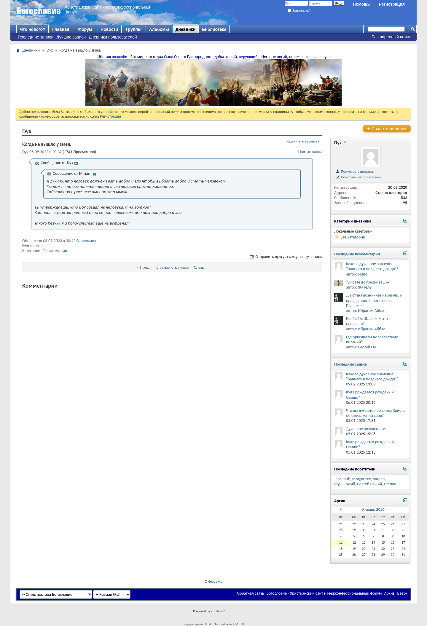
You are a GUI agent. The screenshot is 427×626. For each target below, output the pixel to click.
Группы (133, 29)
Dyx (50, 50)
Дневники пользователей (113, 37)
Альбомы (159, 29)
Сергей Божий (369, 483)
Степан (390, 483)
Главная (60, 29)
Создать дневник (386, 128)
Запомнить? (299, 10)
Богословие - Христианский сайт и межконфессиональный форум (324, 593)
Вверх (402, 593)
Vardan (379, 478)
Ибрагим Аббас (371, 310)
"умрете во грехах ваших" (368, 282)
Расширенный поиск (391, 36)
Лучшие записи (71, 37)
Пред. (145, 267)
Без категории (54, 250)
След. (199, 267)
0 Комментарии (309, 151)
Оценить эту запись (302, 141)
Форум (85, 29)
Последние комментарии (357, 254)
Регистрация (392, 4)
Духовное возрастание (366, 428)
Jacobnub (342, 478)
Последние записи (35, 37)
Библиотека (214, 29)
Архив (389, 593)
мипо (362, 274)
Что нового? (32, 29)
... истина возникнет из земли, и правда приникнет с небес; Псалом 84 (374, 300)
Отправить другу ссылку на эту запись (285, 256)
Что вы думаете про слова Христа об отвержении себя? (375, 413)
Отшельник (86, 240)
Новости (109, 29)
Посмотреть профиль (354, 171)
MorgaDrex (361, 478)
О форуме (214, 581)
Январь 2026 (373, 509)
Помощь (361, 4)
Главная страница (172, 267)
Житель (364, 287)
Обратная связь (250, 593)
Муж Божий (344, 483)
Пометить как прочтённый (358, 177)
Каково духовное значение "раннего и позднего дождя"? (372, 266)
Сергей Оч (367, 347)
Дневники (186, 29)
